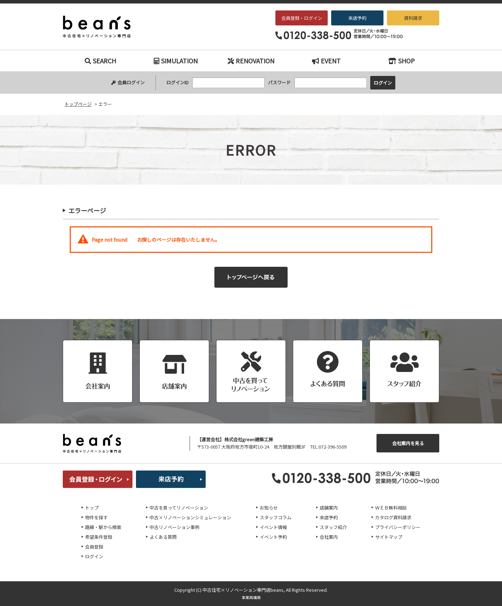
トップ (92, 507)
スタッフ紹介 (333, 527)
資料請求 (413, 18)
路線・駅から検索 (103, 527)
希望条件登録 (98, 537)
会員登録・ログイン (301, 18)
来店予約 (357, 18)
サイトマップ (388, 537)
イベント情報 (273, 527)
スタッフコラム (275, 517)
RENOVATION (251, 60)
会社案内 (329, 537)
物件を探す (96, 517)
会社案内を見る (408, 443)
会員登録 (94, 546)
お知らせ (269, 507)
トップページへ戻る (251, 277)
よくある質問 (163, 537)
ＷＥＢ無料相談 (391, 507)
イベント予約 (273, 537)
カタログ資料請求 (393, 517)
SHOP (401, 60)
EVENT (326, 60)
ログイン (94, 556)
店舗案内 (329, 507)
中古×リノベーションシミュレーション (190, 517)
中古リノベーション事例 (174, 527)
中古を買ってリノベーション (179, 507)
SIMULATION (176, 60)
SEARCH (100, 60)
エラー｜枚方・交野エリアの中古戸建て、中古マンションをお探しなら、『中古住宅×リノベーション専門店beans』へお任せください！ (101, 27)
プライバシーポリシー (397, 527)
